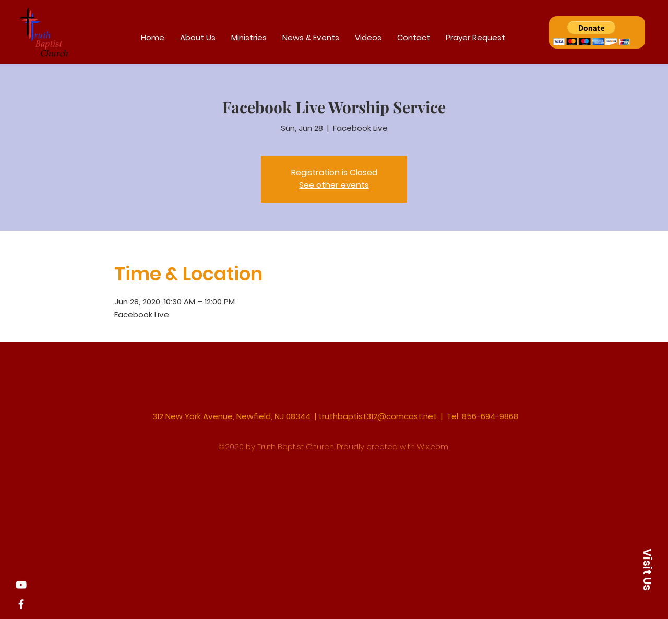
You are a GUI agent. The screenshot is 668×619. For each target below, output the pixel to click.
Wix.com (432, 446)
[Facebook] (21, 604)
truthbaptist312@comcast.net (377, 416)
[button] (591, 33)
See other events (334, 185)
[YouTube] (21, 584)
